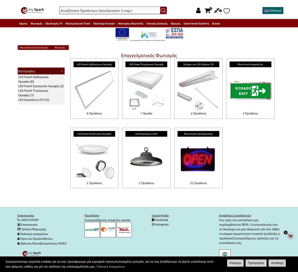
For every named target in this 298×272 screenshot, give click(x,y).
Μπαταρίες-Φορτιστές (130, 23)
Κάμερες (176, 23)
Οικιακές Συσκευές (157, 23)
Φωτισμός (36, 23)
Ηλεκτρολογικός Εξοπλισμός (34, 47)
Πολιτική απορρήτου (34, 233)
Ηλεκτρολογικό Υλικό (77, 23)
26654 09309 (29, 220)
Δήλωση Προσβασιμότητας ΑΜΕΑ (43, 242)
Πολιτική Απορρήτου (111, 266)
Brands (216, 23)
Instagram (162, 224)
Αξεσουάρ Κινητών (104, 23)
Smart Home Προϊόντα (196, 23)
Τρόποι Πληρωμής (33, 229)
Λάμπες (23, 23)
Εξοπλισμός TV (53, 23)
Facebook (161, 220)
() (41, 86)
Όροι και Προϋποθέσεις (36, 238)
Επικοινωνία (29, 224)
